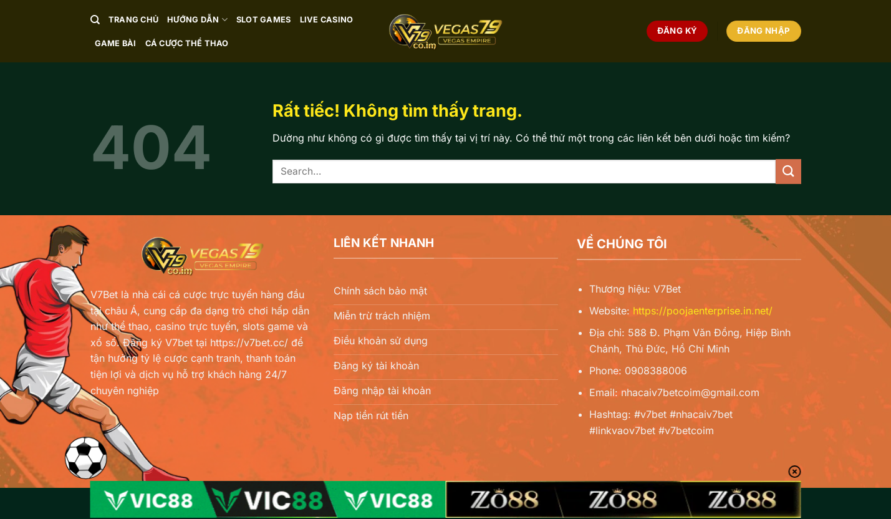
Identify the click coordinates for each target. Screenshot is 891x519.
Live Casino (327, 19)
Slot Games (263, 19)
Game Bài (116, 43)
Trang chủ (133, 19)
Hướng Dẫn (197, 20)
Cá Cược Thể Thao (187, 43)
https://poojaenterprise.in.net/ (703, 310)
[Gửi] (788, 171)
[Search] (95, 20)
